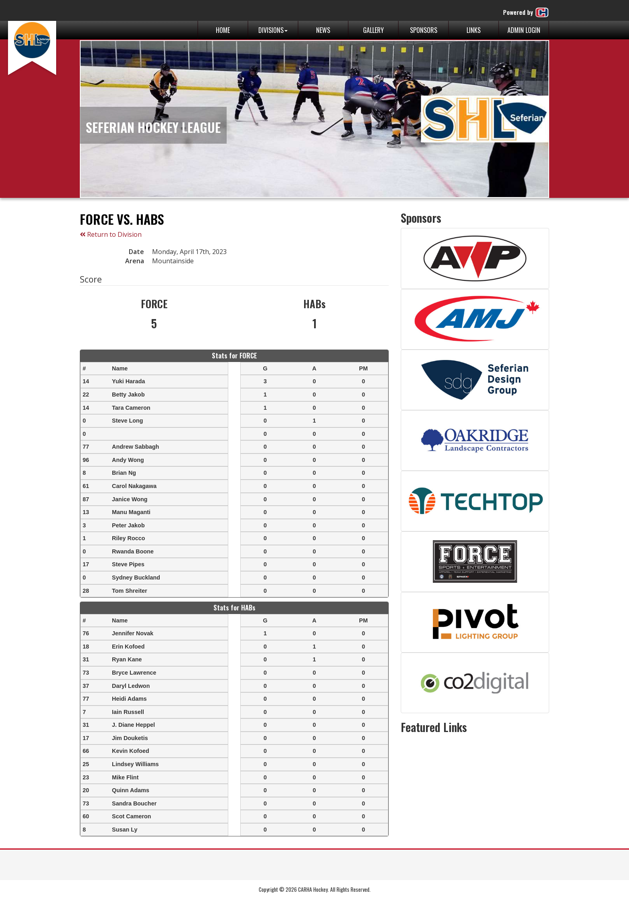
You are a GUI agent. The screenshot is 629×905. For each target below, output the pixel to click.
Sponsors (423, 30)
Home (223, 30)
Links (474, 30)
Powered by (526, 12)
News (323, 30)
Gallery (373, 30)
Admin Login (523, 30)
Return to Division (111, 234)
